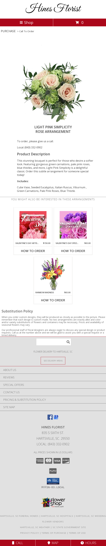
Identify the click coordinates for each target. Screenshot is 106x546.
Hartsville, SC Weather (35, 527)
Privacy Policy (29, 532)
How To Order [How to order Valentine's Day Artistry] (33, 251)
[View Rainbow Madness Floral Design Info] (53, 274)
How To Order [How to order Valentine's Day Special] (73, 251)
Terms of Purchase (54, 532)
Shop (26, 22)
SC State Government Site (69, 527)
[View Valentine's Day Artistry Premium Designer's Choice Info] (33, 224)
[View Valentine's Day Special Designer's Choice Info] (73, 224)
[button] (53, 481)
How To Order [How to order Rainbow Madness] (53, 300)
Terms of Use (77, 532)
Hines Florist (53, 9)
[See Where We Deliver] (53, 360)
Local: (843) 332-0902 (29, 147)
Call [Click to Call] (17, 543)
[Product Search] (53, 342)
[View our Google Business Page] (56, 419)
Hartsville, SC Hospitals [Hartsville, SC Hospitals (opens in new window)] (57, 515)
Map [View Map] (53, 543)
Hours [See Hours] (88, 543)
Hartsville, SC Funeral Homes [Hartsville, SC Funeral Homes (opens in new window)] (19, 515)
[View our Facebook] (50, 419)
